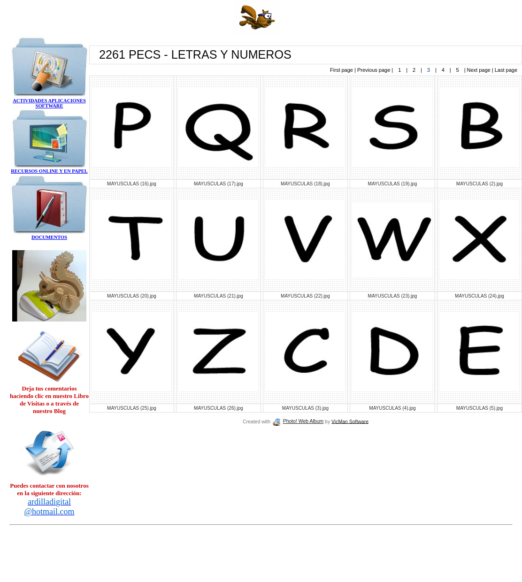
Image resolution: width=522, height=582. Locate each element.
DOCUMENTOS (49, 237)
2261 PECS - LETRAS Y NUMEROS (195, 54)
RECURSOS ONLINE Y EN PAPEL (49, 171)
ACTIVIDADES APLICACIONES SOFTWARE (49, 103)
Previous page (374, 70)
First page (342, 70)
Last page (505, 70)
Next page (479, 70)
